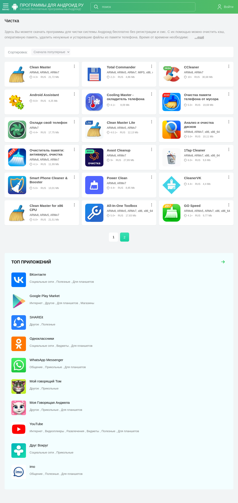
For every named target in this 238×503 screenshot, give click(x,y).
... (75, 66)
